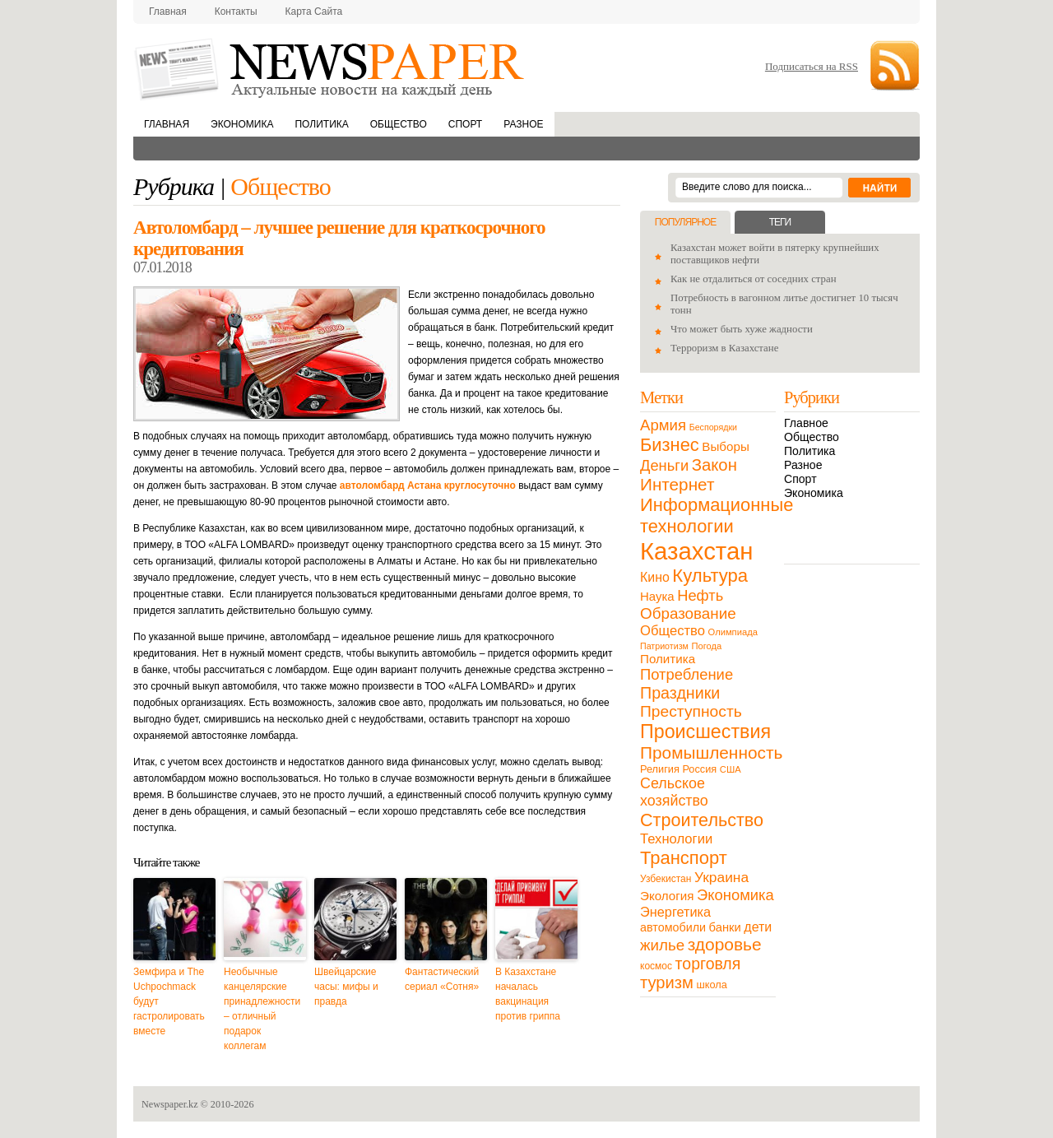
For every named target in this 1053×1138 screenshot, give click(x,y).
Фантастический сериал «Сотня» (442, 979)
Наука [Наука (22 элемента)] (657, 596)
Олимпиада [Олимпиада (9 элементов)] (733, 632)
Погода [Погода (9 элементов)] (706, 646)
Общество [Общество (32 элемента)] (672, 631)
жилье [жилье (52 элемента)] (662, 945)
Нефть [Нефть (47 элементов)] (700, 595)
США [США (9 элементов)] (730, 769)
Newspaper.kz (169, 1104)
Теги (780, 222)
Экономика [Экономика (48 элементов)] (735, 894)
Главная (168, 11)
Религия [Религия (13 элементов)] (660, 769)
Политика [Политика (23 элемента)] (667, 659)
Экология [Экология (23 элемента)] (666, 896)
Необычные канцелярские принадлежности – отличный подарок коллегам (262, 1009)
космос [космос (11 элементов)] (656, 966)
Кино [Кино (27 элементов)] (655, 577)
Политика (321, 124)
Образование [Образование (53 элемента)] (688, 613)
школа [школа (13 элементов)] (712, 984)
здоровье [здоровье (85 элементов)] (725, 944)
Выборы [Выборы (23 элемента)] (725, 446)
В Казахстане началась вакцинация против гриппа (527, 994)
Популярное (685, 222)
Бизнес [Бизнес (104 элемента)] (669, 444)
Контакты (236, 11)
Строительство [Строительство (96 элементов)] (701, 820)
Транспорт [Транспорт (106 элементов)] (683, 858)
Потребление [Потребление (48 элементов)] (686, 674)
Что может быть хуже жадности (741, 329)
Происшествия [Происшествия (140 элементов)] (705, 731)
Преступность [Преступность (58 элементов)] (691, 711)
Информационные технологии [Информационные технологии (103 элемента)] (716, 515)
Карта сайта (314, 11)
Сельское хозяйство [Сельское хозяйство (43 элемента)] (674, 792)
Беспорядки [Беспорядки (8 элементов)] (713, 427)
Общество (398, 124)
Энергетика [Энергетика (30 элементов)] (675, 911)
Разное (523, 124)
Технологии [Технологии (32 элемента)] (676, 839)
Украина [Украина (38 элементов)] (721, 877)
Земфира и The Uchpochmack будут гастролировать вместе (169, 1001)
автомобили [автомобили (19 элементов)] (673, 927)
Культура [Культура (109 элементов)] (710, 575)
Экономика (242, 124)
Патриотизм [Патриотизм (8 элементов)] (664, 646)
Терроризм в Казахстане (724, 348)
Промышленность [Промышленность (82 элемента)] (711, 752)
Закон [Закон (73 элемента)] (714, 465)
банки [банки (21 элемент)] (725, 927)
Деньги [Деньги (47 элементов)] (664, 465)
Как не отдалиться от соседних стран (753, 279)
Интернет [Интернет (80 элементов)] (677, 484)
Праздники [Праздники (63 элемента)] (680, 693)
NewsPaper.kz (330, 68)
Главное (806, 423)
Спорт (465, 124)
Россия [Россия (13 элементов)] (699, 769)
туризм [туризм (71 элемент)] (666, 982)
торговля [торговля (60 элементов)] (708, 964)
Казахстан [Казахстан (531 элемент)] (696, 550)
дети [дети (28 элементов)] (758, 927)
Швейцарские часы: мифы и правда (346, 986)
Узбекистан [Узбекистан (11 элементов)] (665, 879)
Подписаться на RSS (811, 66)
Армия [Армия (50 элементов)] (663, 425)
